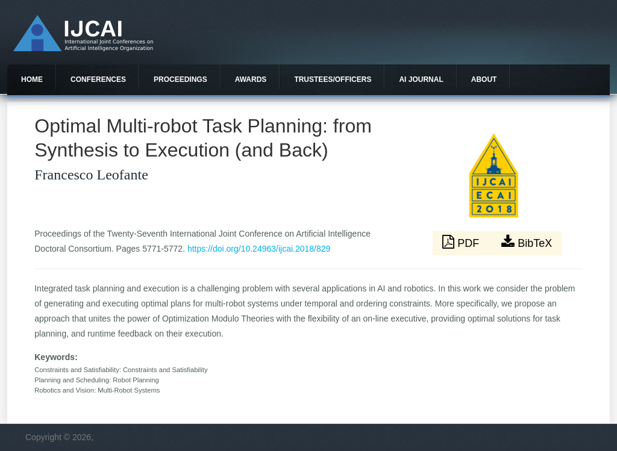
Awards (251, 79)
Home (32, 79)
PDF (462, 242)
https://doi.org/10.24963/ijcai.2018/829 (258, 248)
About (484, 79)
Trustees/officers (332, 79)
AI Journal (421, 79)
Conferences (98, 79)
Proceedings (180, 79)
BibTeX (526, 242)
